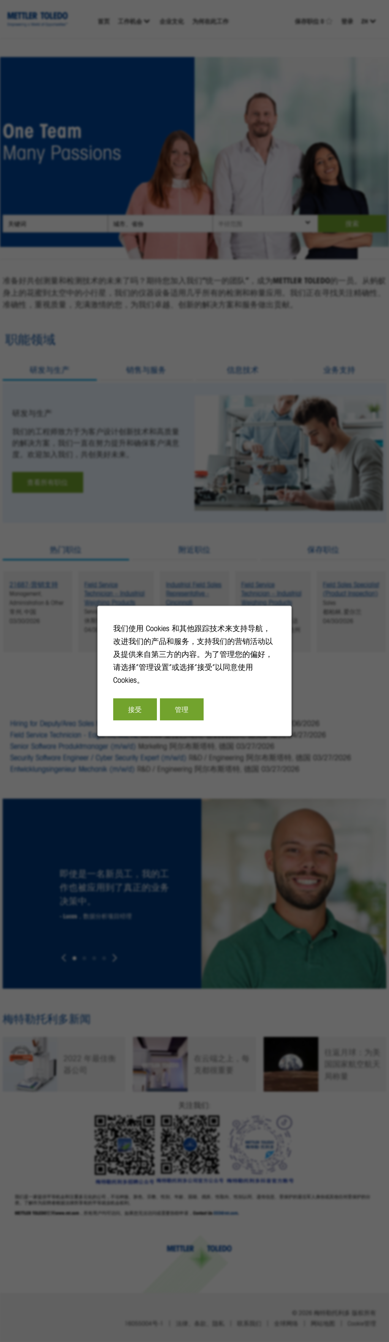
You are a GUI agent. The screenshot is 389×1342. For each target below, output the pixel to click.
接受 (135, 709)
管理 (181, 709)
